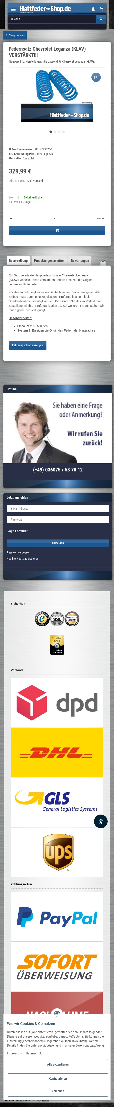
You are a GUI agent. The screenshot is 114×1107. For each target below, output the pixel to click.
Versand (38, 180)
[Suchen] (52, 19)
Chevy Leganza (44, 154)
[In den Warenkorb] (57, 230)
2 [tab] (55, 132)
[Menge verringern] (11, 218)
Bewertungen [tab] (80, 261)
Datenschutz (34, 1053)
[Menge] (54, 218)
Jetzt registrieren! (29, 558)
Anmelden (58, 543)
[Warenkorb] (101, 9)
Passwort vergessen (18, 552)
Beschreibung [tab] (18, 261)
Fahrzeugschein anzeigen (27, 345)
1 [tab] (50, 132)
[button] (93, 9)
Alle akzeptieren (58, 1064)
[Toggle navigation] (13, 7)
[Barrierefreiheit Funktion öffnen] (101, 821)
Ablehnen (58, 1091)
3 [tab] (59, 132)
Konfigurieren (58, 1078)
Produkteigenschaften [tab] (49, 261)
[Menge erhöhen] (103, 218)
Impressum (14, 1053)
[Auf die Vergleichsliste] (96, 77)
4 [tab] (63, 132)
